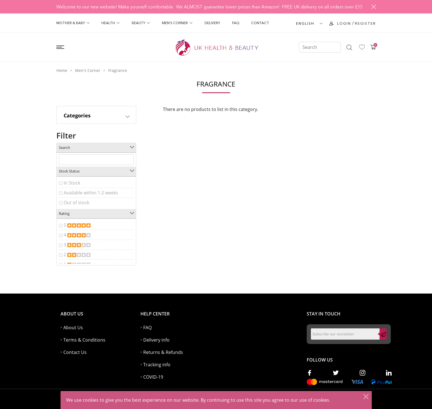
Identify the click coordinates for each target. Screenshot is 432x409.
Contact (260, 23)
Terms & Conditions (84, 340)
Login (344, 23)
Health (110, 23)
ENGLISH (305, 23)
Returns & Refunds (163, 352)
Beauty (141, 23)
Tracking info (156, 365)
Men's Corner (177, 23)
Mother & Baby (73, 23)
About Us (73, 327)
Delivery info (156, 340)
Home (61, 70)
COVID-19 (153, 377)
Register (365, 23)
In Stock (72, 183)
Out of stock (76, 202)
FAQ (235, 23)
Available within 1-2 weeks (91, 193)
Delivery (212, 23)
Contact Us (75, 352)
